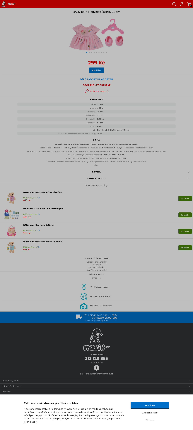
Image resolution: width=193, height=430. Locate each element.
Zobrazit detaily (150, 412)
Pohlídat (96, 70)
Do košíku (185, 199)
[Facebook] (96, 368)
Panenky (96, 264)
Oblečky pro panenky (97, 262)
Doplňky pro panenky (96, 270)
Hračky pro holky (96, 267)
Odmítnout (149, 420)
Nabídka (6, 391)
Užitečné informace (12, 386)
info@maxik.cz (106, 374)
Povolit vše (150, 405)
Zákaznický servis (11, 380)
